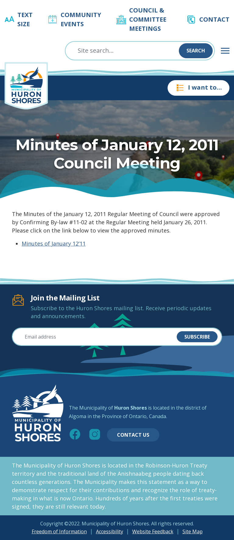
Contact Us (133, 435)
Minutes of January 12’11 (54, 243)
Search (195, 50)
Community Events (81, 19)
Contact (214, 19)
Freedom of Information (59, 531)
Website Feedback (152, 531)
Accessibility (109, 531)
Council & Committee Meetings (147, 19)
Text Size (25, 19)
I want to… (198, 88)
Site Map (193, 531)
